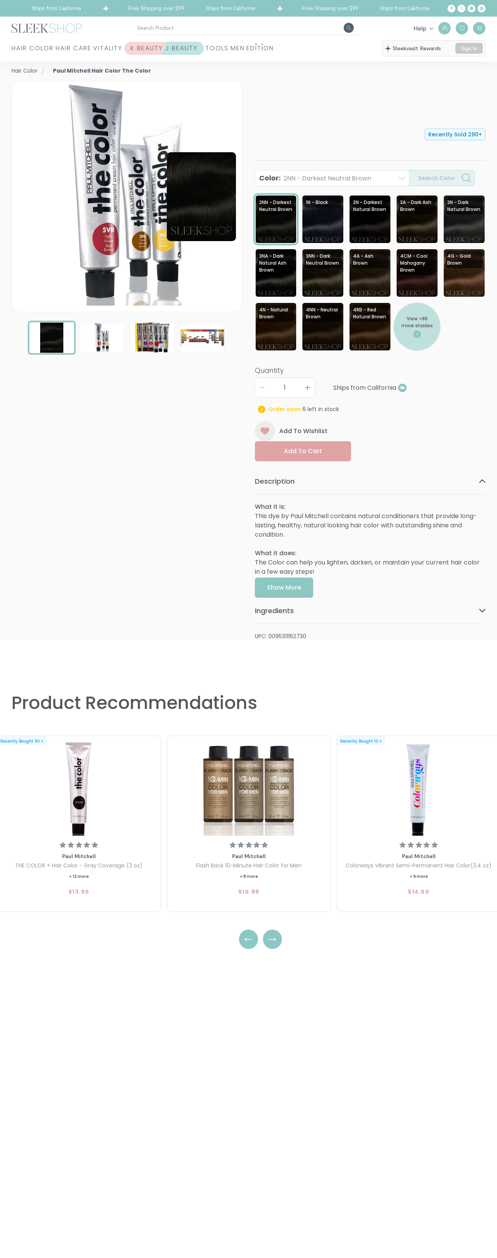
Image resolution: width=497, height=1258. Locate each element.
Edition (370, 52)
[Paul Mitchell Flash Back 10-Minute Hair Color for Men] (248, 788)
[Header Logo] (47, 27)
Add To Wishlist (291, 439)
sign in (470, 53)
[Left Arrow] (248, 941)
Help (420, 28)
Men (328, 52)
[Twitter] (461, 8)
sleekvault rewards (418, 49)
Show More (284, 617)
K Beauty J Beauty (204, 53)
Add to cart (303, 458)
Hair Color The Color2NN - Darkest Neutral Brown (349, 106)
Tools (288, 52)
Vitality (143, 52)
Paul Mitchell (274, 85)
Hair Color (24, 53)
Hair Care (82, 53)
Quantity (269, 378)
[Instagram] (471, 8)
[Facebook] (451, 8)
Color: (315, 179)
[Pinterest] (481, 8)
